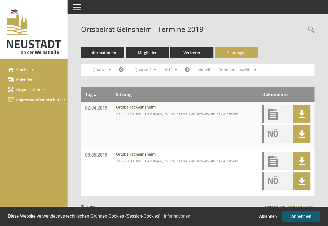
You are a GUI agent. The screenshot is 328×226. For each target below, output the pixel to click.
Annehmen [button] (301, 216)
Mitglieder (147, 52)
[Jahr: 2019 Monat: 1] (121, 70)
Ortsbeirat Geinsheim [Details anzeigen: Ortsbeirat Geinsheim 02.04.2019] (136, 107)
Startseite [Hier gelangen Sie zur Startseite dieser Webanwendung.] (21, 69)
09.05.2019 (96, 154)
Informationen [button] (177, 216)
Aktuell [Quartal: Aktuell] (204, 69)
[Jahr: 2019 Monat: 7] (187, 70)
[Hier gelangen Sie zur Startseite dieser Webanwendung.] (34, 31)
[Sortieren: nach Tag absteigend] (95, 94)
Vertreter (191, 52)
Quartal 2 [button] (145, 69)
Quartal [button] (102, 69)
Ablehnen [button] (268, 216)
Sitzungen (236, 52)
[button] (34, 90)
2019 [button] (170, 69)
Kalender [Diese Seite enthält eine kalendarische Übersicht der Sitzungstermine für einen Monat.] (20, 79)
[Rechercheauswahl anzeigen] (309, 29)
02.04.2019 (96, 107)
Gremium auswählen (237, 69)
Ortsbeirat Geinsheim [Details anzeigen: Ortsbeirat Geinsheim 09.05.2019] (136, 154)
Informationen (102, 52)
